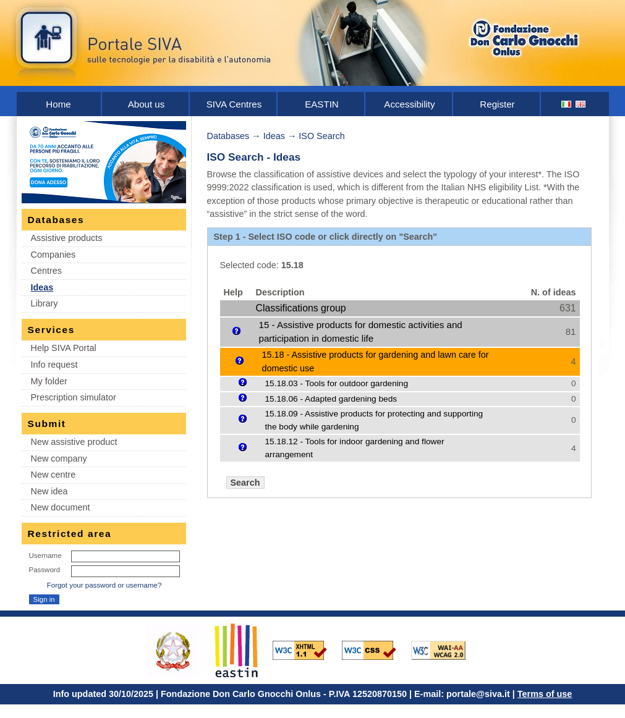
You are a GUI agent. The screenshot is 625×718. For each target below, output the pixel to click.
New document (60, 507)
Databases (228, 136)
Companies (53, 255)
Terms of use (544, 694)
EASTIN (322, 104)
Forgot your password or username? (104, 585)
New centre (53, 474)
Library (44, 303)
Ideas (42, 287)
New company (59, 458)
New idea (49, 491)
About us (146, 104)
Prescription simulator (73, 397)
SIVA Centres (234, 104)
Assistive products (67, 238)
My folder (49, 381)
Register (497, 104)
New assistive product (74, 442)
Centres (46, 271)
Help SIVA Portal (63, 348)
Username (45, 555)
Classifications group (301, 308)
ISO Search (321, 136)
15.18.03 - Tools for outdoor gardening (337, 383)
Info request (54, 365)
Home (58, 104)
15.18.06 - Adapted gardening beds (331, 398)
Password (45, 569)
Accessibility (409, 104)
